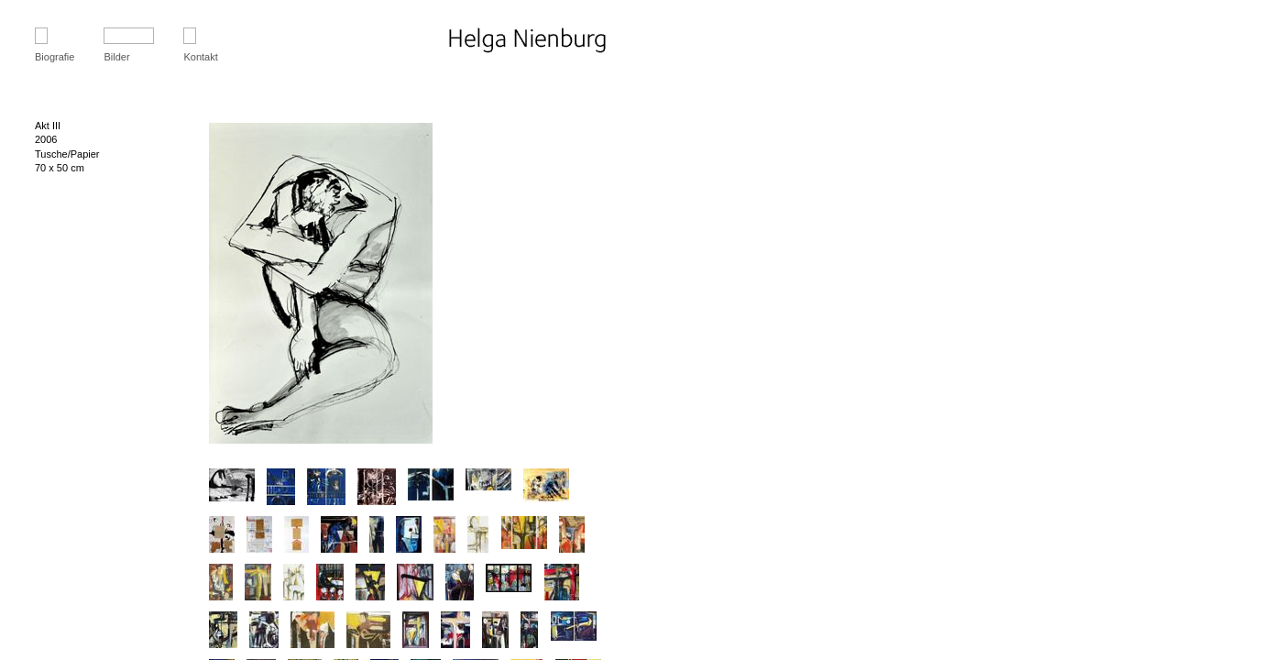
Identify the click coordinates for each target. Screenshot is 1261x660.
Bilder (116, 56)
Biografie (54, 56)
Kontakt (200, 56)
